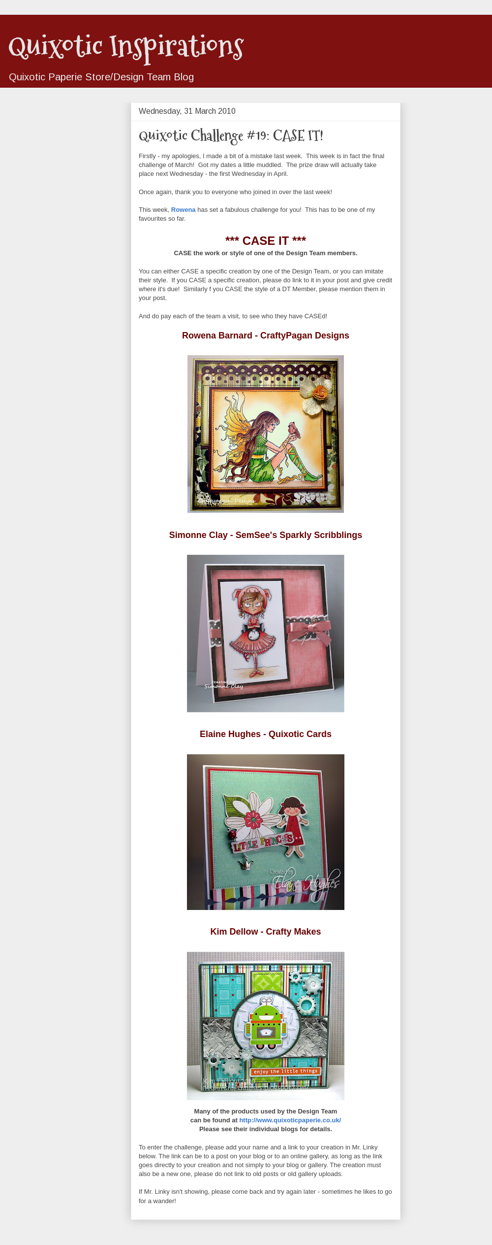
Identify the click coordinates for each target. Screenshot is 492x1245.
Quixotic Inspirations (126, 46)
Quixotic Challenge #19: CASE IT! (231, 135)
